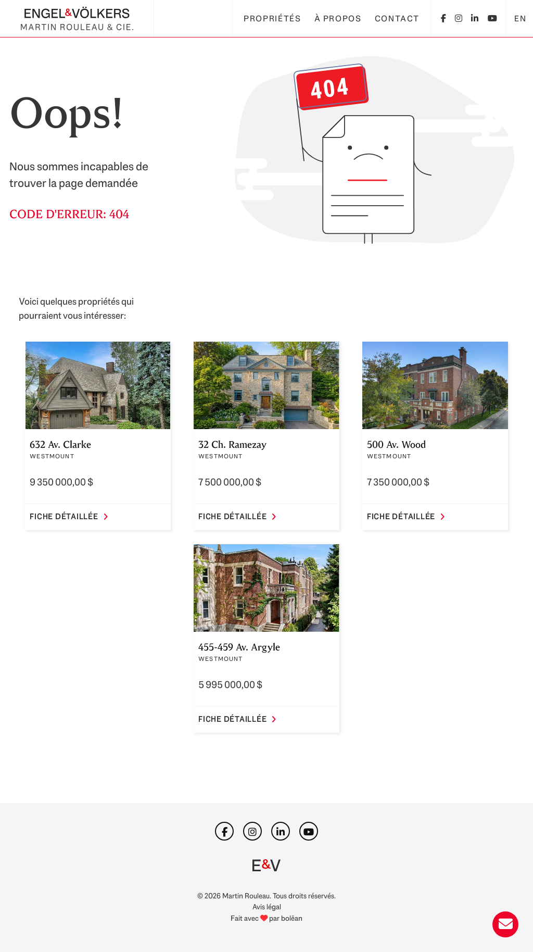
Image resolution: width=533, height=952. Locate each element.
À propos (338, 18)
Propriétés (272, 18)
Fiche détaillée (69, 516)
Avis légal (266, 906)
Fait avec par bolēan (266, 918)
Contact (397, 18)
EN (520, 18)
